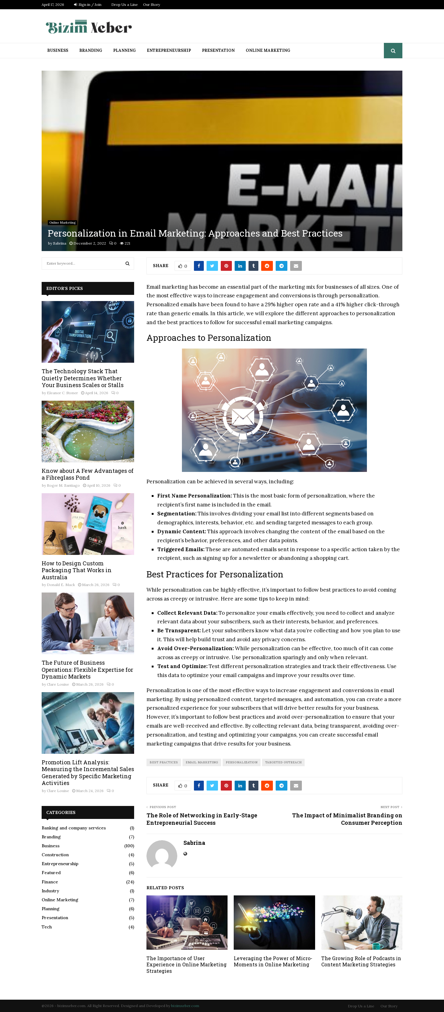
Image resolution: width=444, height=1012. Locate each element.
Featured (51, 872)
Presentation (218, 50)
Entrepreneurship (169, 50)
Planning (124, 50)
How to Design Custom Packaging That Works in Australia (77, 570)
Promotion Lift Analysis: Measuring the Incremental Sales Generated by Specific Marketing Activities (88, 772)
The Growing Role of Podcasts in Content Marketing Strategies (361, 961)
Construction (55, 854)
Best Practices (164, 762)
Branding (90, 50)
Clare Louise (58, 684)
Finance (50, 882)
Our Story (151, 4)
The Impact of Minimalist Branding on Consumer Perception (347, 819)
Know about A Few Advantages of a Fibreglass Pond (88, 474)
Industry (50, 891)
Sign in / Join (87, 4)
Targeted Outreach (283, 762)
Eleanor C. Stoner (62, 392)
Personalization (241, 762)
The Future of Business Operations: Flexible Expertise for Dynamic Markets (87, 669)
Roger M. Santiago (63, 485)
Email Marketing (202, 762)
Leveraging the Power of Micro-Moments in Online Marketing (273, 961)
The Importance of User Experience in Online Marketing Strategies (186, 964)
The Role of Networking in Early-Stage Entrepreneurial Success (201, 819)
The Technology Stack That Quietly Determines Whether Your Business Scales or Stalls (83, 378)
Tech (47, 927)
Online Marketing (268, 50)
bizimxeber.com (185, 1005)
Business (57, 50)
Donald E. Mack (61, 584)
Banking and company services (74, 828)
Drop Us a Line (124, 4)
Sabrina (59, 243)
